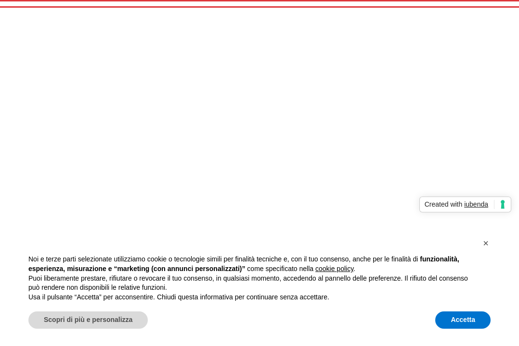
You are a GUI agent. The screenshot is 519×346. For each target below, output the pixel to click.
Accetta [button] (463, 319)
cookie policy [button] (334, 268)
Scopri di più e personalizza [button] (88, 319)
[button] (485, 243)
